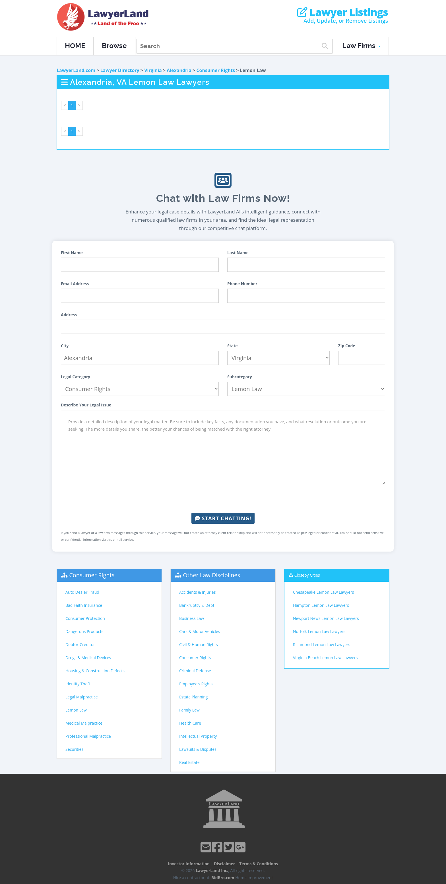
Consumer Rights (215, 70)
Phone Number (242, 283)
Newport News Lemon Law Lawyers (326, 618)
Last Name (238, 252)
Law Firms (361, 46)
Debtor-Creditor (80, 644)
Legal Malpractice (81, 697)
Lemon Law (76, 710)
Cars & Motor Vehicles (199, 631)
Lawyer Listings (342, 12)
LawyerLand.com (76, 70)
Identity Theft (77, 683)
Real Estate (189, 762)
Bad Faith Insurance (83, 605)
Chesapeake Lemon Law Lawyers (323, 592)
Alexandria (179, 70)
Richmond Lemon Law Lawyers (321, 644)
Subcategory (239, 376)
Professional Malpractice (88, 736)
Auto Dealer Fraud (82, 592)
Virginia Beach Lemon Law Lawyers (325, 657)
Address (69, 314)
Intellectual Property (198, 736)
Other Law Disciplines (211, 575)
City (65, 345)
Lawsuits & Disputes (197, 749)
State (232, 345)
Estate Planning (193, 697)
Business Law (191, 618)
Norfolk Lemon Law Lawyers (319, 631)
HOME (75, 46)
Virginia (153, 70)
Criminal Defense (195, 670)
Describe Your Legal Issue (86, 405)
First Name (72, 252)
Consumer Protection (85, 618)
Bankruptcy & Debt (196, 605)
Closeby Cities (307, 575)
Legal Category (75, 376)
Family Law (189, 710)
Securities (74, 749)
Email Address (75, 283)
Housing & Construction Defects (95, 670)
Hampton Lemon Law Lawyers (321, 605)
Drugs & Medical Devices (88, 657)
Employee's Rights (195, 683)
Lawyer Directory (119, 70)
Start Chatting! (223, 518)
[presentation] (223, 499)
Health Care (190, 723)
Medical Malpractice (83, 723)
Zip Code (346, 345)
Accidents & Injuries (197, 592)
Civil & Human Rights (198, 644)
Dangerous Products (84, 631)
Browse (114, 46)
